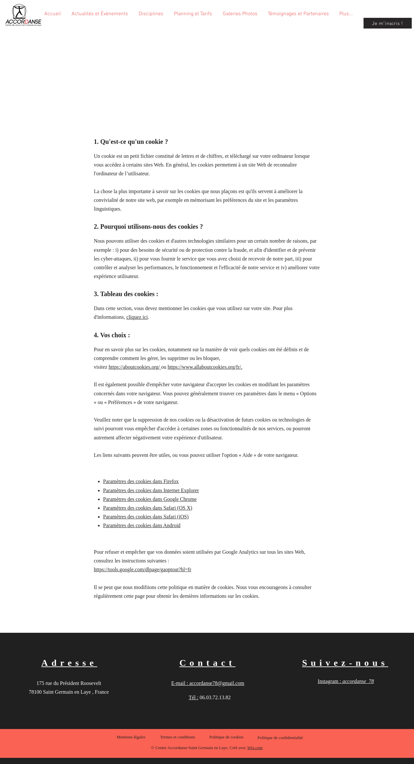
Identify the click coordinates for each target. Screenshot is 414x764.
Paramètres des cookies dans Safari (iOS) (146, 516)
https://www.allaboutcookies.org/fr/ (204, 367)
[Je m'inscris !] (388, 23)
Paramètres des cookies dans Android (141, 525)
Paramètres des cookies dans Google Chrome (150, 499)
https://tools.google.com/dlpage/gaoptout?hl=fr (142, 569)
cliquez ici (137, 317)
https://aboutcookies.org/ (134, 367)
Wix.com (255, 747)
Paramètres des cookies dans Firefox (141, 481)
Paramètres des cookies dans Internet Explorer (151, 490)
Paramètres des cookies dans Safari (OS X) (147, 508)
